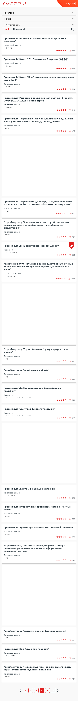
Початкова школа (12, 84)
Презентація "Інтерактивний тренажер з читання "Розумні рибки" (37, 508)
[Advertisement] (39, 166)
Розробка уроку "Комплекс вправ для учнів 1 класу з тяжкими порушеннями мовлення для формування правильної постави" (34, 548)
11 (25, 397)
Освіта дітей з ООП (12, 45)
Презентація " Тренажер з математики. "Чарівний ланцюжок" (39, 527)
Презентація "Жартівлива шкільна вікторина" (30, 488)
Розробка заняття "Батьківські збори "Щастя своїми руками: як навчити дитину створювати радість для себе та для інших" (38, 266)
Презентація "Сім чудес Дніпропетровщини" (29, 408)
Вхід (71, 3)
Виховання (8, 250)
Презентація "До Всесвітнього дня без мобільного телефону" (32, 389)
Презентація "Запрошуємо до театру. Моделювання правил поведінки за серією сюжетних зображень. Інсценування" (39, 203)
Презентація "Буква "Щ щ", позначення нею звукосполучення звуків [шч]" (39, 78)
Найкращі (19, 29)
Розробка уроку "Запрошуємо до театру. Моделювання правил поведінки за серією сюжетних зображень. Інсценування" (36, 225)
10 (22, 397)
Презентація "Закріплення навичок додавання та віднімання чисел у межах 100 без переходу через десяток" (38, 120)
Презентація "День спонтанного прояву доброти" (32, 245)
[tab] (39, 13)
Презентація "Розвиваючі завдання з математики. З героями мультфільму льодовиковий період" (38, 99)
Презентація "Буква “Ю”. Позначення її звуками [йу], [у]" (35, 59)
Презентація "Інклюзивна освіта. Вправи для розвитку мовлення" (35, 39)
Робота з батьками (12, 273)
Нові (6, 29)
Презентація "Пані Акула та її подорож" (26, 648)
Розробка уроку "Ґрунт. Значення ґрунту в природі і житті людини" (37, 350)
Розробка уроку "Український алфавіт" (26, 369)
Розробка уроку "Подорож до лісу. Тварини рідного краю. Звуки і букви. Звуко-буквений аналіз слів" (37, 668)
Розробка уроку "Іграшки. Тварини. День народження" (35, 630)
